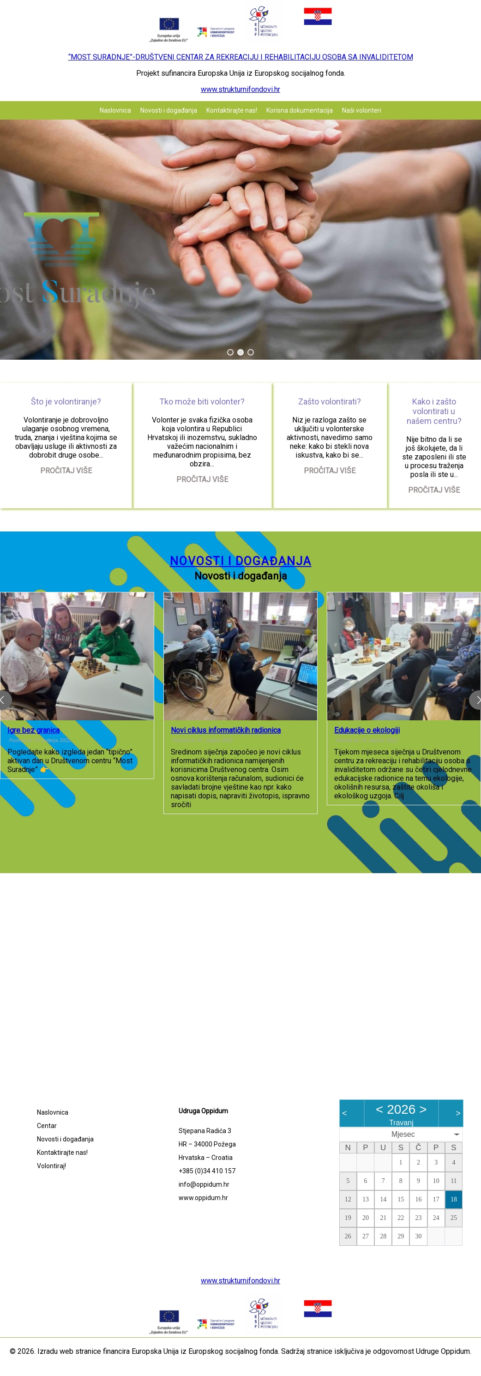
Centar (47, 1125)
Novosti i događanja (168, 110)
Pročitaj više (66, 470)
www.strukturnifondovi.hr (240, 89)
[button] (230, 352)
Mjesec (403, 1134)
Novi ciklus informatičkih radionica (226, 730)
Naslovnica (115, 110)
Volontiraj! (51, 1166)
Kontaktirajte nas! (231, 110)
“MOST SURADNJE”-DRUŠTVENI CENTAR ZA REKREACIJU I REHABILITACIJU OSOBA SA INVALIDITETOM (240, 57)
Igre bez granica (33, 730)
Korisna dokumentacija (299, 110)
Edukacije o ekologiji (367, 730)
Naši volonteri (361, 110)
